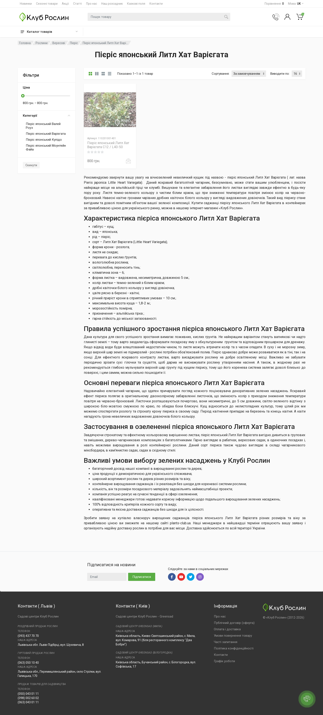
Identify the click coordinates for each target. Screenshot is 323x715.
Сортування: (220, 74)
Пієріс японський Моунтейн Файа (46, 147)
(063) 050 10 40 (28, 662)
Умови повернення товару (233, 636)
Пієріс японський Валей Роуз (43, 126)
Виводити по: (280, 74)
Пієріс (74, 43)
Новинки (26, 3)
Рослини (42, 43)
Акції (65, 3)
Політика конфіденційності (233, 648)
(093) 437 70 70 (28, 636)
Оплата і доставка (227, 629)
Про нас (91, 3)
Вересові (58, 43)
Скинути (31, 165)
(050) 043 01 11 (28, 693)
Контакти (156, 3)
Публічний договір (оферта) (234, 623)
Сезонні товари (47, 3)
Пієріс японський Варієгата (46, 134)
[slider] (23, 95)
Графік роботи (224, 661)
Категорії (46, 115)
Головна (25, 43)
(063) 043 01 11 (28, 702)
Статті (77, 3)
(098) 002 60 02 (28, 698)
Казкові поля (136, 3)
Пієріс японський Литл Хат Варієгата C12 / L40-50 (108, 145)
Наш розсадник (112, 3)
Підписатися (141, 577)
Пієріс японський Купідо (44, 140)
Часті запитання (225, 642)
